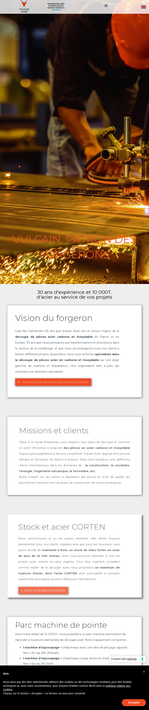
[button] (106, 7)
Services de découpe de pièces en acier (53, 382)
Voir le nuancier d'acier (32, 590)
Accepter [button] (134, 702)
